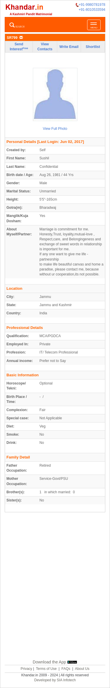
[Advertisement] (55, 592)
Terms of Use (46, 669)
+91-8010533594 (92, 10)
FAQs (66, 669)
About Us (82, 669)
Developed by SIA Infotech (55, 680)
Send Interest (19, 46)
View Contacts (44, 46)
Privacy (26, 669)
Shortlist (93, 47)
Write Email (69, 47)
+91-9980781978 (90, 5)
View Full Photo (55, 129)
